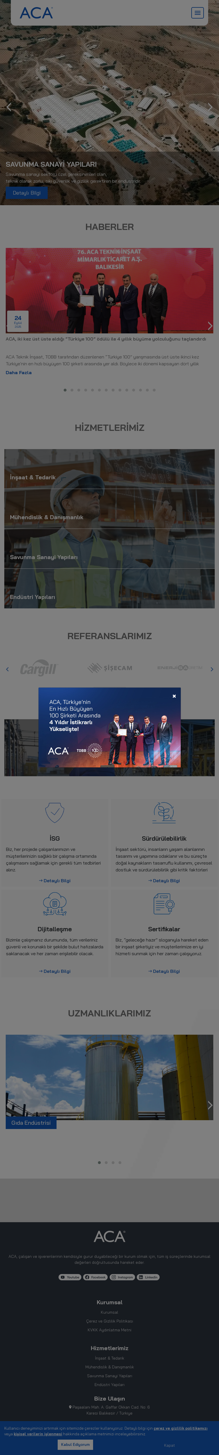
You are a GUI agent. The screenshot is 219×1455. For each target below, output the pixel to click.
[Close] (174, 696)
